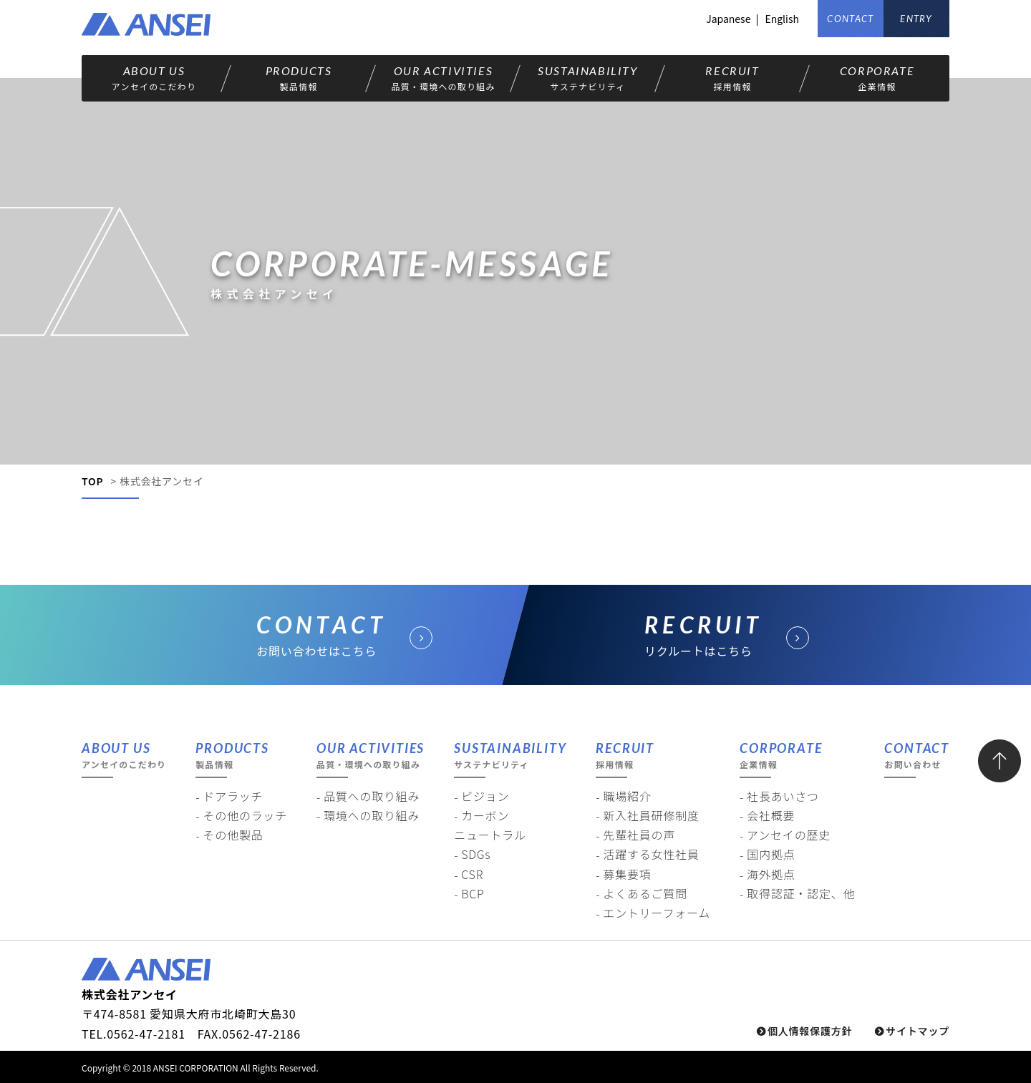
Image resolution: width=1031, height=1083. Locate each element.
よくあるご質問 (645, 893)
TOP (92, 481)
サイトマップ (917, 1031)
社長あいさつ (783, 796)
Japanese (728, 18)
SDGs (475, 854)
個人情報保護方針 (810, 1031)
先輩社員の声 (639, 834)
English (782, 18)
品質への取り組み (372, 796)
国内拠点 (771, 854)
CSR (472, 874)
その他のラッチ (245, 815)
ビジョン (485, 796)
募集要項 (627, 874)
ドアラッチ (233, 796)
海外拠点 (771, 874)
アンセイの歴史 (789, 834)
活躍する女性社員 (651, 854)
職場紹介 (627, 796)
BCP (473, 893)
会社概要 (771, 815)
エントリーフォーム (656, 912)
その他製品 (233, 834)
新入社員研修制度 (651, 815)
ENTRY (916, 18)
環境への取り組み (372, 815)
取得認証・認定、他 (801, 893)
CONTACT (850, 18)
